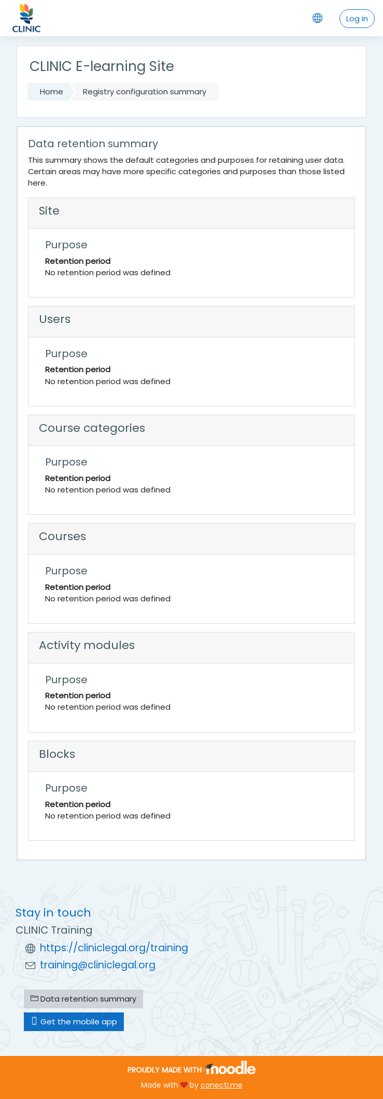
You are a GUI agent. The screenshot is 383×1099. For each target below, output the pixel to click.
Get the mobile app (74, 1021)
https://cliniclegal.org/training (114, 948)
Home (51, 91)
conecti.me (222, 1085)
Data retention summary (83, 998)
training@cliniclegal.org (97, 965)
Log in (357, 18)
